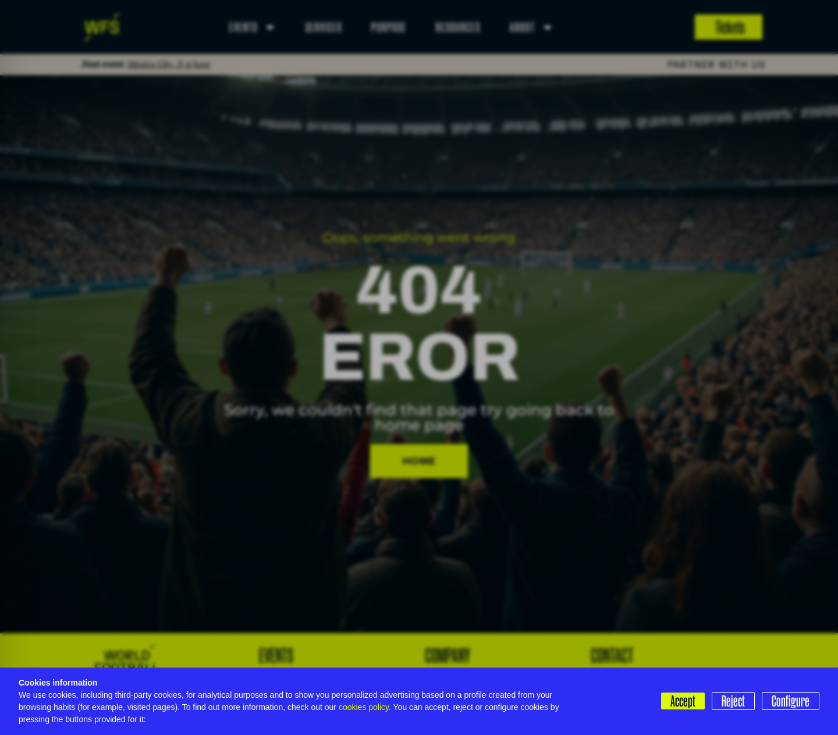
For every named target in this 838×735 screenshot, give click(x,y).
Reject (733, 700)
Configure (790, 700)
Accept (682, 700)
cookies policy (364, 707)
